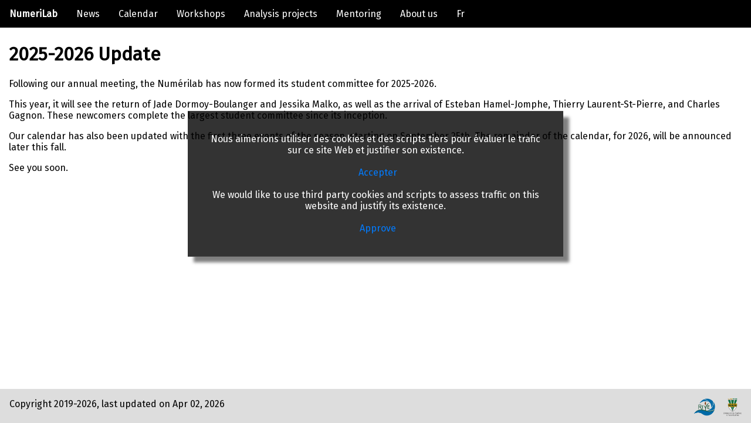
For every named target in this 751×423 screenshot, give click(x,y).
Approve (378, 228)
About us (419, 13)
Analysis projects (280, 13)
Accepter (377, 172)
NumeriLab (33, 13)
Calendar (138, 13)
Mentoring (358, 13)
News (88, 13)
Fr (460, 13)
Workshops (201, 13)
